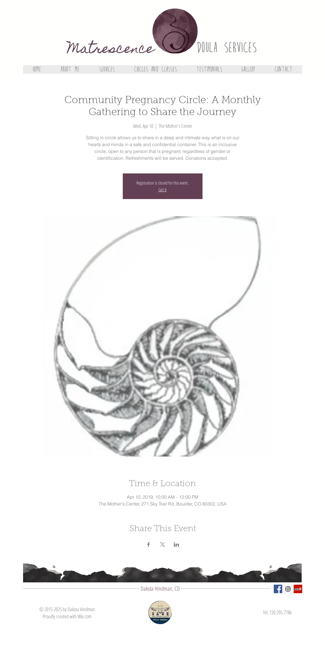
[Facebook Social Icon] (278, 589)
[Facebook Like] (280, 630)
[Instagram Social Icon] (288, 589)
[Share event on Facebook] (148, 544)
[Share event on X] (162, 544)
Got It (162, 190)
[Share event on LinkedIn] (176, 544)
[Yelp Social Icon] (298, 589)
